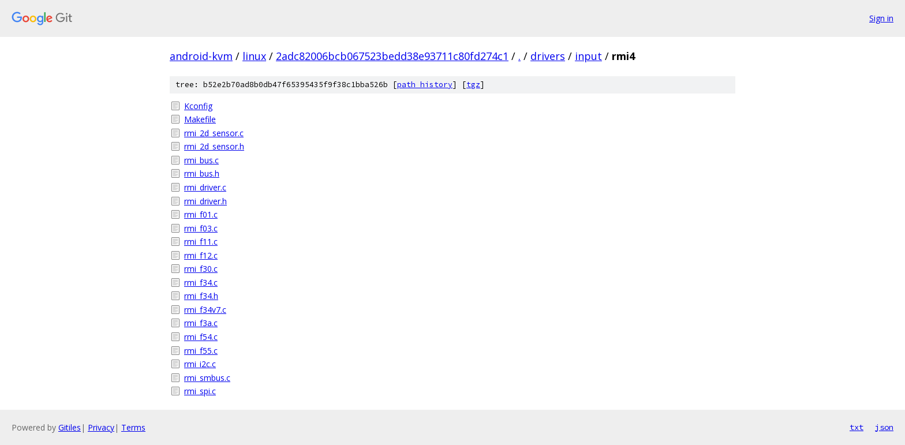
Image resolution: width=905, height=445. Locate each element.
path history (424, 84)
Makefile (200, 119)
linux (254, 56)
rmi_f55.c (201, 350)
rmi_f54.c (201, 336)
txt (856, 427)
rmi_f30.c (201, 268)
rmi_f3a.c (201, 322)
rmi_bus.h (201, 173)
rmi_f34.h (201, 295)
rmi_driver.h (205, 201)
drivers (547, 56)
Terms (133, 427)
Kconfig (198, 105)
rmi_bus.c (201, 160)
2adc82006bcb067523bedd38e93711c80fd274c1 (392, 56)
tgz (473, 84)
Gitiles (69, 427)
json (884, 427)
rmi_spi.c (200, 391)
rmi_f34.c (201, 282)
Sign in (881, 18)
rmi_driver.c (205, 187)
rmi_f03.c (201, 228)
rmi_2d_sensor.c (214, 133)
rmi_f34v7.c (205, 309)
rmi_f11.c (201, 241)
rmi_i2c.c (200, 363)
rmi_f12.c (201, 255)
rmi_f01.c (201, 214)
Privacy (101, 427)
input (588, 56)
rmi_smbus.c (207, 377)
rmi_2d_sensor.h (214, 146)
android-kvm (201, 56)
